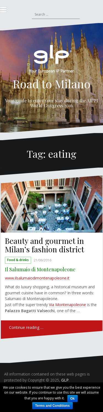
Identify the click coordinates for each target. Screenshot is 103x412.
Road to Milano (51, 83)
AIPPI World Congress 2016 (64, 103)
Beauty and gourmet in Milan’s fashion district (44, 245)
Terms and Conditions (52, 406)
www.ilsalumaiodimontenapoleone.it (37, 278)
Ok (72, 398)
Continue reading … (26, 327)
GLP (65, 380)
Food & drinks (18, 260)
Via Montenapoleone (67, 304)
